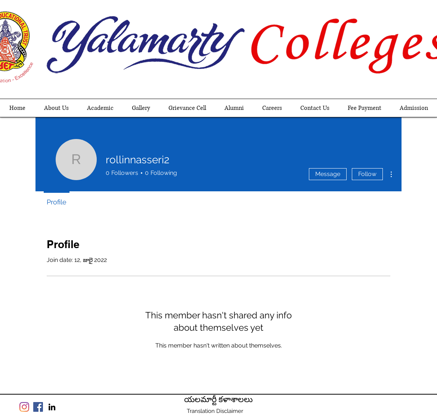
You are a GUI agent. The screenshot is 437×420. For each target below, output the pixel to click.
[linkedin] (52, 407)
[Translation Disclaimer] (215, 411)
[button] (100, 108)
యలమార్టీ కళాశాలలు (218, 399)
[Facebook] (38, 407)
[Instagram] (24, 407)
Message (327, 173)
